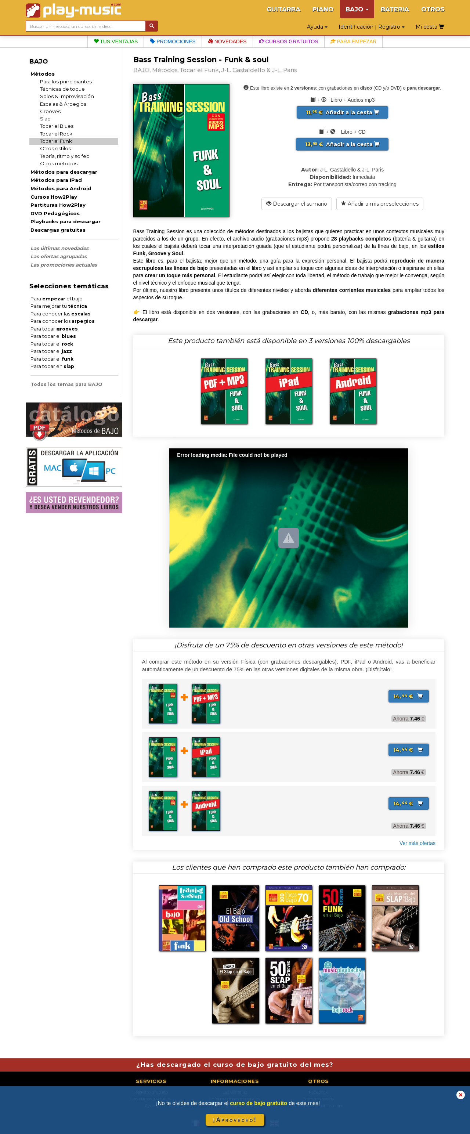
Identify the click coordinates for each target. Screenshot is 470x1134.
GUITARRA (283, 9)
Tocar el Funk (56, 141)
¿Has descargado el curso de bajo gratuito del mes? (234, 1064)
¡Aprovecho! (235, 1120)
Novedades (227, 41)
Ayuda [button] (317, 27)
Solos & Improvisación (67, 96)
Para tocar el (53, 336)
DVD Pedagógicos (55, 213)
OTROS (432, 9)
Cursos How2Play (53, 197)
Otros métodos (58, 163)
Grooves (50, 111)
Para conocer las (60, 314)
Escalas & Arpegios (63, 104)
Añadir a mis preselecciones (380, 204)
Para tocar (54, 329)
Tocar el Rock (56, 134)
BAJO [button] (357, 9)
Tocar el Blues (56, 126)
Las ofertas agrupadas (58, 256)
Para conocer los (62, 321)
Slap (45, 119)
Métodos (42, 74)
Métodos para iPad (56, 180)
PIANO (322, 9)
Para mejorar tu (58, 306)
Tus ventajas (116, 41)
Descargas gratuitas (58, 230)
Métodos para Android (60, 188)
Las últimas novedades (59, 248)
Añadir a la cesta (342, 112)
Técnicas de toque (62, 89)
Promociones (172, 41)
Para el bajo (56, 298)
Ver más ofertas (417, 843)
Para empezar (353, 41)
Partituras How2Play (58, 205)
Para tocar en (52, 366)
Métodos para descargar (63, 172)
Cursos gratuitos (288, 41)
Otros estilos (55, 148)
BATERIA (395, 9)
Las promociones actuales (63, 265)
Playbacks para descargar (65, 221)
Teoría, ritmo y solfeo (65, 156)
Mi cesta (430, 27)
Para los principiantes (66, 81)
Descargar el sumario (296, 204)
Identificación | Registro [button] (372, 27)
